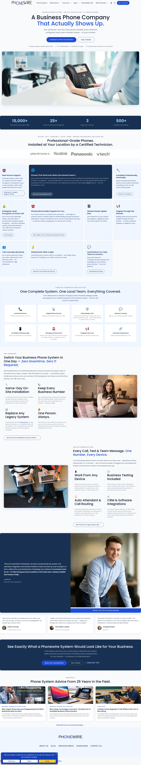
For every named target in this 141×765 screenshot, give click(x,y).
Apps (77, 3)
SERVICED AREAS (66, 746)
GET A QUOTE (123, 3)
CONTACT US (96, 746)
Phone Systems (42, 3)
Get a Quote (76, 663)
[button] (114, 3)
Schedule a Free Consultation (61, 40)
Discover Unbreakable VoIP (42, 194)
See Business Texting (96, 271)
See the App (8, 235)
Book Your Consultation (54, 663)
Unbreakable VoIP (87, 3)
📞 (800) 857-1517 (92, 663)
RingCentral (24, 422)
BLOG (53, 746)
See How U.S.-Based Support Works (10, 193)
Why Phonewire (102, 3)
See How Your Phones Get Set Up (44, 271)
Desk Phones (56, 3)
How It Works (86, 40)
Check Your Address (125, 194)
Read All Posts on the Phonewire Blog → (70, 725)
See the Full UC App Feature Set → (88, 525)
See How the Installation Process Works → (22, 438)
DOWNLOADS (82, 746)
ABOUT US (43, 746)
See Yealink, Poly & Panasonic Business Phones (48, 235)
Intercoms (68, 3)
